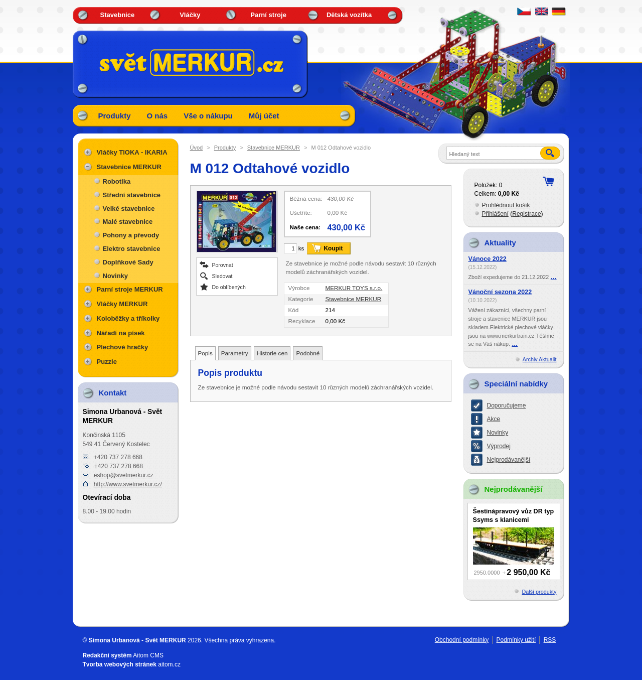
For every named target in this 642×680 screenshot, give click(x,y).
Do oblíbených (229, 287)
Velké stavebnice (129, 208)
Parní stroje (268, 15)
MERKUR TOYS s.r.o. (353, 288)
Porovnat (222, 264)
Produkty (114, 115)
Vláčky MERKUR (122, 304)
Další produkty (539, 592)
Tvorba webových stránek (119, 664)
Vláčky (190, 15)
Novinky (115, 276)
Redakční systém (107, 655)
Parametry (234, 353)
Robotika (117, 181)
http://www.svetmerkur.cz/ (128, 484)
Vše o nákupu (208, 115)
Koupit (333, 248)
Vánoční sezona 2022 (500, 292)
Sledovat (222, 276)
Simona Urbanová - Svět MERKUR (137, 640)
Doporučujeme (506, 405)
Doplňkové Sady (128, 262)
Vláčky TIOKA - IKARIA (132, 152)
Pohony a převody (131, 235)
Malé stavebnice (128, 221)
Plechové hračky (122, 347)
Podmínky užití (516, 639)
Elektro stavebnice (131, 248)
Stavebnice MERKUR (273, 148)
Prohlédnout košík (506, 205)
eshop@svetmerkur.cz (123, 475)
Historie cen (272, 353)
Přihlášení (495, 213)
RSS (550, 639)
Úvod (196, 148)
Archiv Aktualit (540, 359)
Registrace (526, 213)
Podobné (307, 353)
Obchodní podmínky (462, 639)
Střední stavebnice (132, 195)
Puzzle (107, 361)
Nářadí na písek (121, 333)
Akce (494, 419)
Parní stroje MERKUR (130, 289)
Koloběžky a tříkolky (128, 318)
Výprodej (499, 446)
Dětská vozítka (349, 15)
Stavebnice (117, 15)
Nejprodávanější (509, 459)
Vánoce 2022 (487, 258)
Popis (205, 353)
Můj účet (264, 115)
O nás (157, 115)
